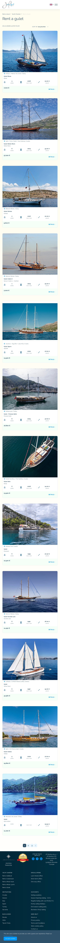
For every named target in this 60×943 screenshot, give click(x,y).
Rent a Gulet (6, 887)
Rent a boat (6, 14)
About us (34, 917)
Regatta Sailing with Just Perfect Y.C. (42, 901)
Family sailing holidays (38, 904)
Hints (4, 920)
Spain (4, 904)
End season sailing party (38, 906)
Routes (4, 917)
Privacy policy (35, 920)
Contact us (34, 929)
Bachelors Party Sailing (38, 909)
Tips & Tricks (6, 923)
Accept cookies (10, 938)
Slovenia (5, 909)
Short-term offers (36, 879)
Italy (3, 901)
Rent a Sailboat (7, 876)
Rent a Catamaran (8, 879)
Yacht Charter (16, 14)
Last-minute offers (37, 876)
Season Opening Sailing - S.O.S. (41, 898)
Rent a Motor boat (8, 881)
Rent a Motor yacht (8, 884)
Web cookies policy (37, 926)
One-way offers (36, 881)
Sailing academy (36, 895)
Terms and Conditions (38, 923)
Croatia (4, 895)
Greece (4, 898)
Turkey (4, 906)
